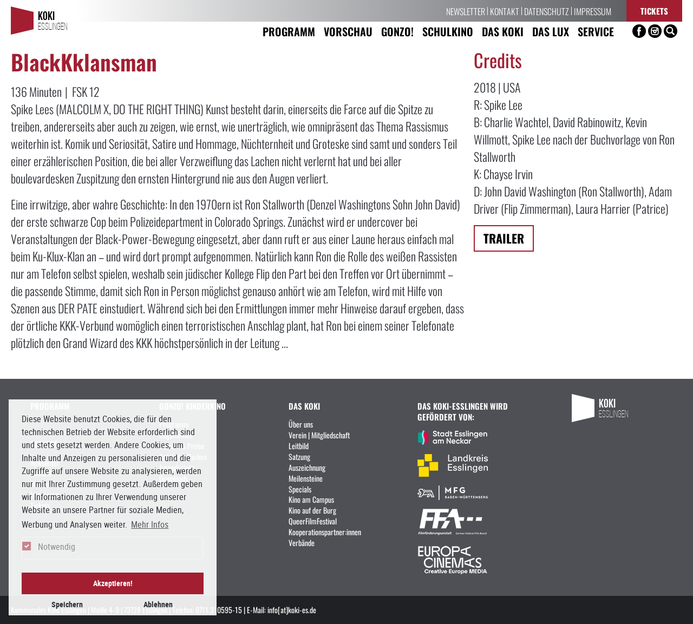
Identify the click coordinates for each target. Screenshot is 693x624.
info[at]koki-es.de (291, 609)
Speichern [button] (67, 604)
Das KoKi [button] (503, 31)
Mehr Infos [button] (149, 524)
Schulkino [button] (447, 31)
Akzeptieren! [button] (113, 583)
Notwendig (56, 547)
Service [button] (596, 31)
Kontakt (504, 10)
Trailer (503, 238)
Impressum (592, 10)
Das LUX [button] (550, 31)
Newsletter (465, 10)
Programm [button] (289, 31)
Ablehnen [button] (158, 604)
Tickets (654, 10)
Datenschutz (546, 10)
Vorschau (348, 31)
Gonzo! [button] (397, 31)
